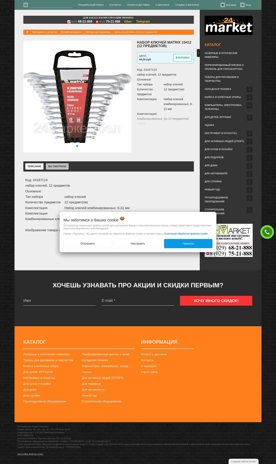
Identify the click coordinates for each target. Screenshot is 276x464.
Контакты (147, 360)
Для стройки (213, 181)
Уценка (209, 125)
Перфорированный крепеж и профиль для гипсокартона (224, 67)
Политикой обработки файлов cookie (186, 233)
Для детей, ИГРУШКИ (218, 117)
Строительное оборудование (215, 211)
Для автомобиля (216, 173)
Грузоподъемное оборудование (216, 199)
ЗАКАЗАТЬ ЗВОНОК (268, 232)
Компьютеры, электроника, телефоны (223, 107)
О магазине (149, 366)
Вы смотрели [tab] (57, 166)
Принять (188, 243)
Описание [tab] (34, 166)
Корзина (231, 5)
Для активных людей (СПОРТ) (224, 141)
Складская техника (218, 89)
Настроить (138, 243)
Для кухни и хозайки (218, 149)
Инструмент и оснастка (221, 133)
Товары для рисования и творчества (222, 79)
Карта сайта (149, 372)
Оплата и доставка (154, 354)
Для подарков (214, 157)
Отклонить (87, 243)
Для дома (211, 165)
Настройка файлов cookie (30, 454)
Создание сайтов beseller (243, 461)
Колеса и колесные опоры (223, 97)
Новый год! (212, 189)
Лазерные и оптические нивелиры (221, 55)
